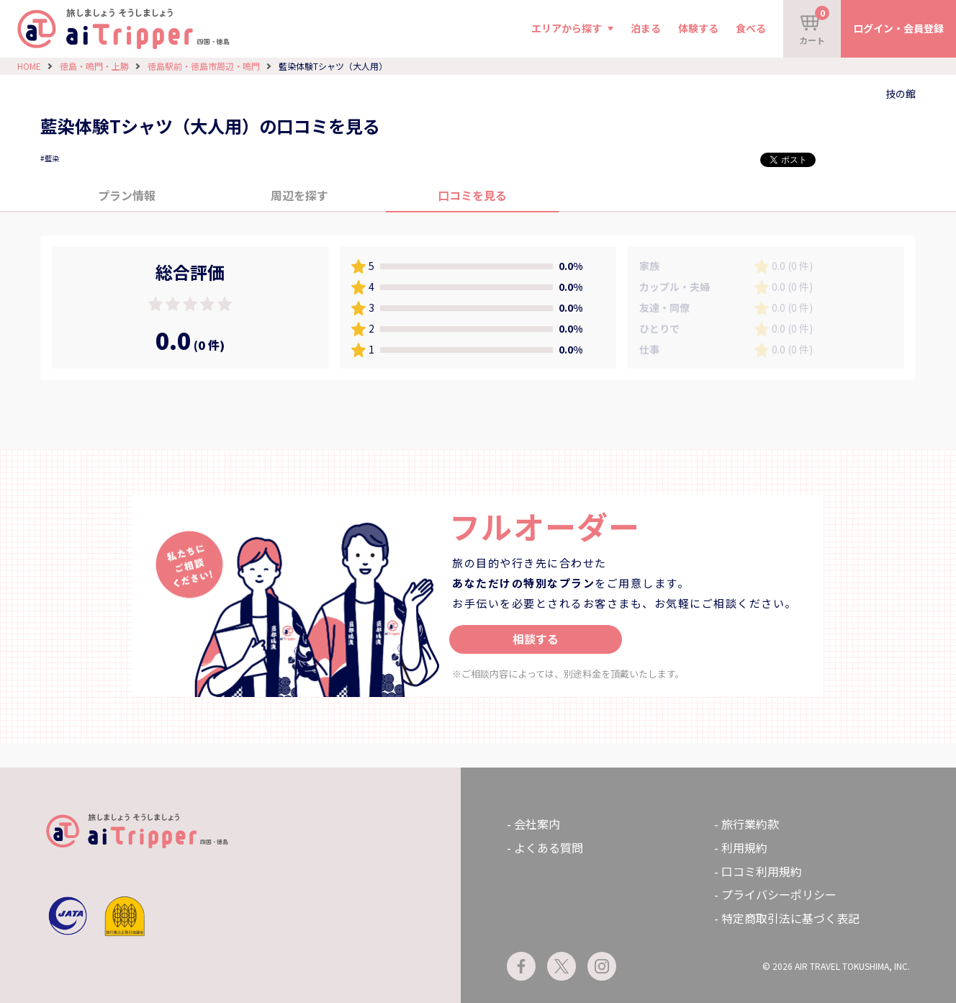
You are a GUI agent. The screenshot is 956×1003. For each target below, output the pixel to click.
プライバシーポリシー (778, 894)
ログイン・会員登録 (898, 28)
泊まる (646, 28)
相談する (536, 638)
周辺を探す (299, 195)
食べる (751, 28)
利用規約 (744, 847)
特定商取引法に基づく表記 (790, 918)
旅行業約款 (750, 823)
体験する (698, 28)
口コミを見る (472, 195)
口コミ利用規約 (761, 871)
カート (814, 26)
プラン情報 (126, 195)
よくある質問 (548, 847)
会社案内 (537, 823)
